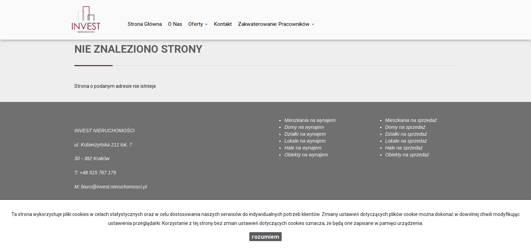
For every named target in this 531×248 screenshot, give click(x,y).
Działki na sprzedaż (406, 134)
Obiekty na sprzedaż (407, 154)
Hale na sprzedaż (404, 148)
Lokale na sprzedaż (406, 141)
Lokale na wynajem (305, 141)
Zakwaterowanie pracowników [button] (276, 24)
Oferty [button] (198, 24)
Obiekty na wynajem (306, 154)
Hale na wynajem (302, 148)
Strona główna (145, 24)
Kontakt (223, 24)
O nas (175, 24)
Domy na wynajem (304, 127)
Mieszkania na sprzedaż (411, 120)
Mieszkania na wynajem (310, 120)
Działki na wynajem (305, 134)
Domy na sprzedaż (405, 127)
